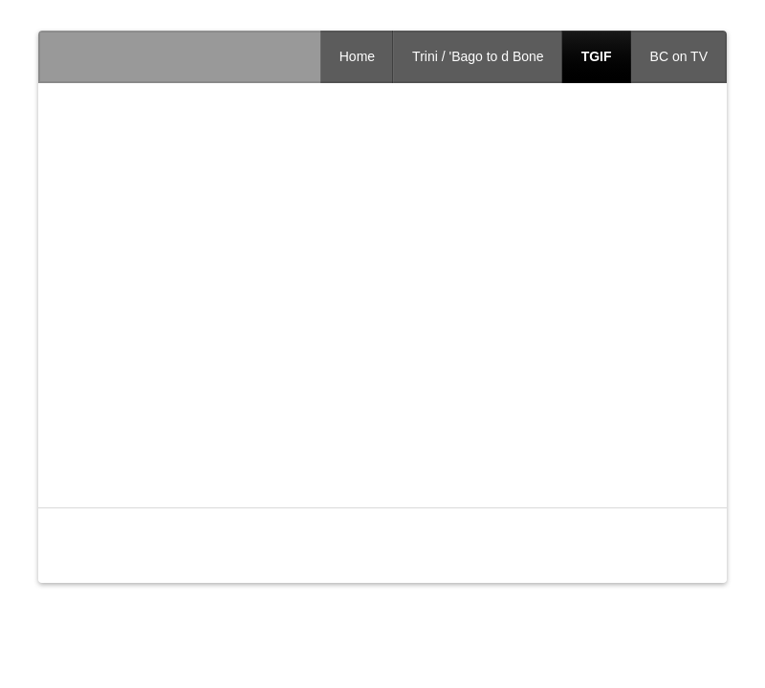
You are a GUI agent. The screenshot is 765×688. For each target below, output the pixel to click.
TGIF (596, 56)
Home (357, 56)
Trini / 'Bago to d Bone (478, 56)
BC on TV (679, 56)
